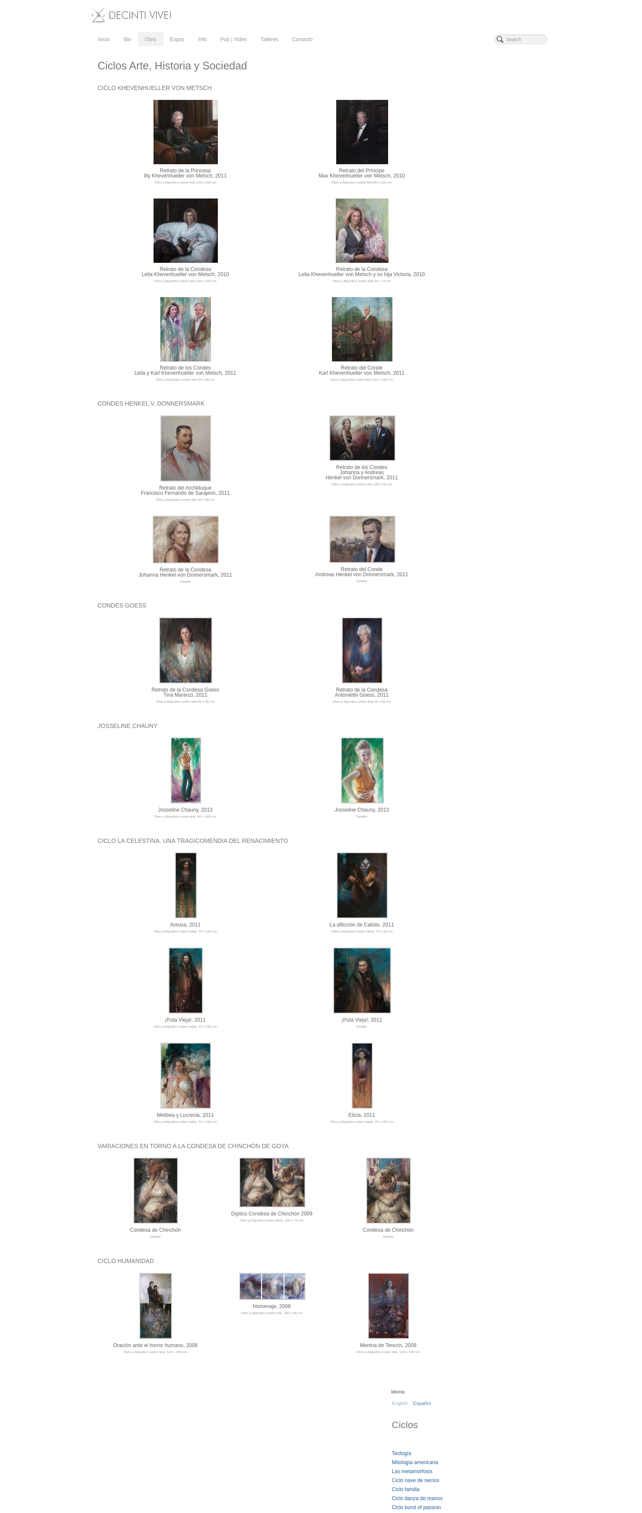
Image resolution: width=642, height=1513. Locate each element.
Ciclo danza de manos (476, 168)
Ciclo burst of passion (475, 177)
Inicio (104, 39)
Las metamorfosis (471, 141)
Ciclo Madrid (465, 195)
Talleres (269, 39)
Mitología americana (474, 132)
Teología (460, 123)
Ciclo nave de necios (474, 150)
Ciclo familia (465, 159)
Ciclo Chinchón (468, 204)
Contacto (302, 39)
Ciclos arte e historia (474, 186)
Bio (127, 39)
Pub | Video (233, 39)
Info (202, 39)
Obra (151, 39)
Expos (177, 39)
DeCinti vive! (123, 1402)
